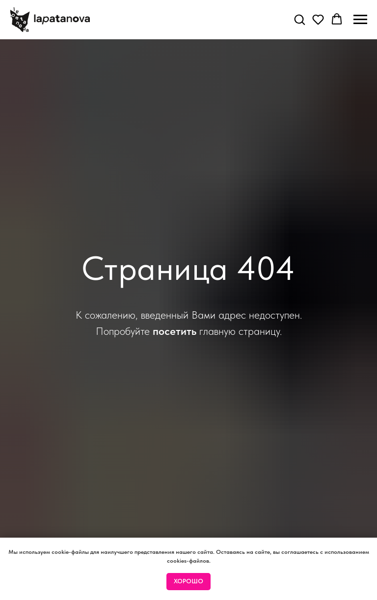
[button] (299, 19)
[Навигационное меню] (360, 20)
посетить (174, 331)
